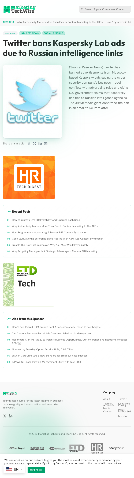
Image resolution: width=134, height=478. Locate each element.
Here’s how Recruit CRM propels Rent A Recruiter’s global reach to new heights (56, 327)
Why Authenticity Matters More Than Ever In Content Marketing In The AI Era (60, 22)
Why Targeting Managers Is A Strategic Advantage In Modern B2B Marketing (54, 251)
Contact (107, 411)
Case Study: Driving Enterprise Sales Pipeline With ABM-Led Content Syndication (57, 238)
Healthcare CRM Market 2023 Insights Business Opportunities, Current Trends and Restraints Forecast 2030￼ (69, 341)
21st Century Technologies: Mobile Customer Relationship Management (52, 333)
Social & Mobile (53, 33)
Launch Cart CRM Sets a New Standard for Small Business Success (49, 355)
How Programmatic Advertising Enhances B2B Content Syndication (49, 232)
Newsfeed (10, 33)
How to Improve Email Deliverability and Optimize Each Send (46, 219)
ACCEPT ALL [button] (36, 470)
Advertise (108, 405)
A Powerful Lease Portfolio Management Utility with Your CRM (46, 361)
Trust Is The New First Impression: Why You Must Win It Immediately (50, 244)
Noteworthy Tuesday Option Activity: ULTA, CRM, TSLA (42, 349)
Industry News (30, 33)
